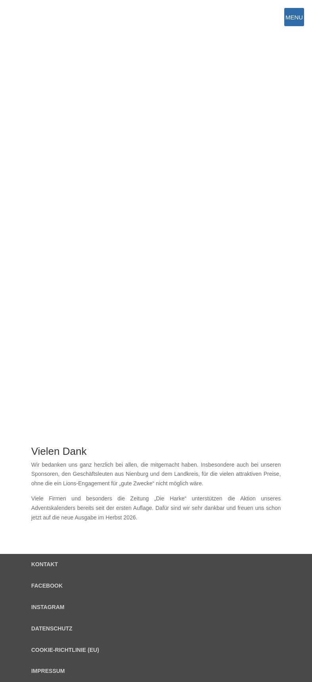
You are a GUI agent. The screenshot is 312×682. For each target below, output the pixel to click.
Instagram (48, 607)
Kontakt (44, 564)
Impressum (48, 671)
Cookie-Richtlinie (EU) (65, 650)
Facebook (47, 585)
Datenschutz (52, 628)
